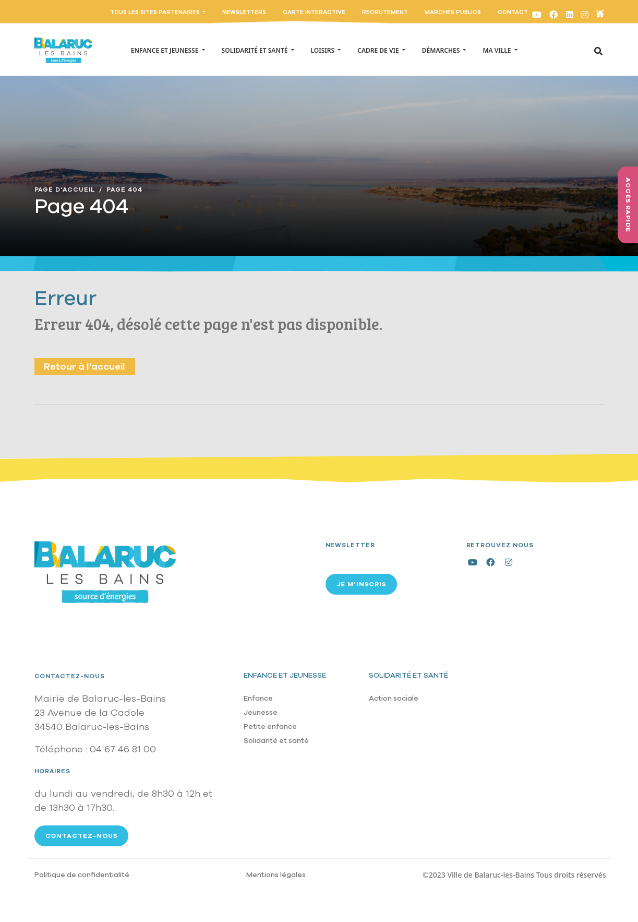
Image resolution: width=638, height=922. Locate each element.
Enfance (258, 698)
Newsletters (244, 12)
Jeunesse (261, 712)
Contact (513, 12)
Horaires (52, 771)
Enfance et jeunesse (285, 675)
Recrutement (385, 12)
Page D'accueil (64, 189)
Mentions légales (276, 875)
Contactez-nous (69, 676)
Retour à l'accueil (84, 366)
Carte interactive (314, 12)
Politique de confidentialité (81, 875)
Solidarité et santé (276, 741)
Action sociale (393, 698)
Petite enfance (270, 726)
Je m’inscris (361, 584)
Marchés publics (453, 12)
